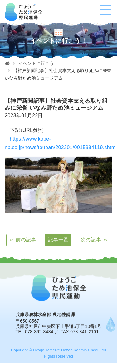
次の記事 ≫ (94, 239)
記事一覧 (58, 239)
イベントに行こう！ (38, 63)
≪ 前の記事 (22, 239)
